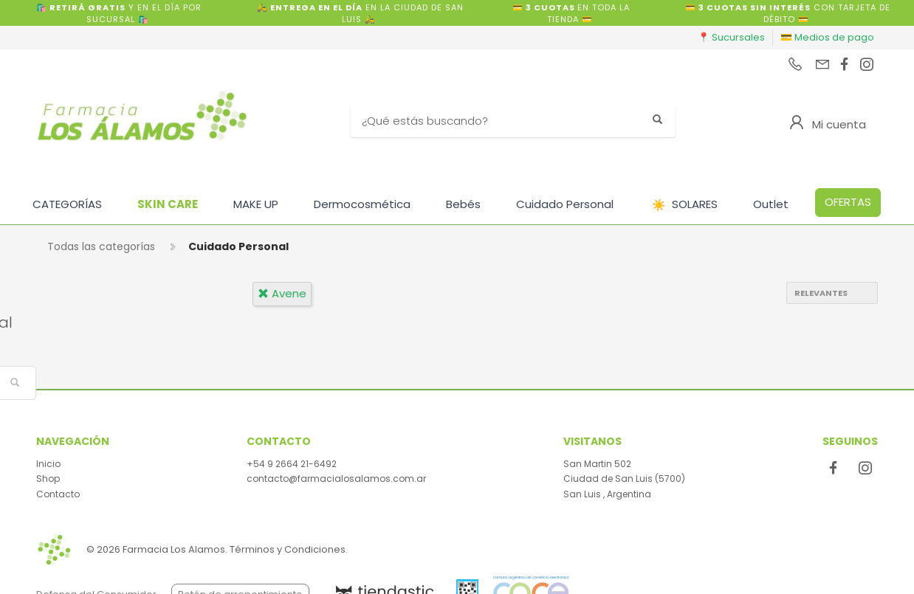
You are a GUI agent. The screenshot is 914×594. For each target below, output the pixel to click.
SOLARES (685, 204)
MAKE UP (255, 204)
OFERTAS (848, 202)
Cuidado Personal (565, 204)
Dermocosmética (362, 204)
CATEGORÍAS (67, 204)
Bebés (463, 204)
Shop (48, 478)
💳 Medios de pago (827, 37)
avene (282, 293)
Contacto (58, 494)
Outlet (770, 204)
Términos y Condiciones (288, 549)
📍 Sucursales (731, 37)
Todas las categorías (101, 246)
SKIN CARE (167, 204)
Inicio (48, 463)
